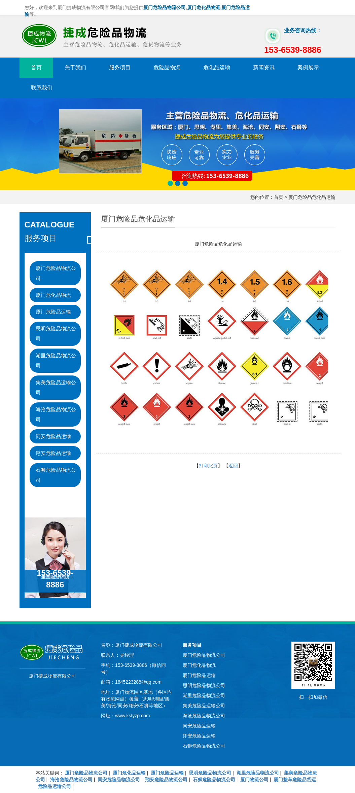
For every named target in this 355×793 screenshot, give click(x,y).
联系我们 (41, 88)
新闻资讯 (264, 67)
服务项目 (120, 67)
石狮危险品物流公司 (56, 475)
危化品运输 (216, 67)
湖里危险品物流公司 (56, 360)
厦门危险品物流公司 (56, 273)
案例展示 (308, 67)
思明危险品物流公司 (56, 333)
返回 (233, 465)
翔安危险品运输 (53, 453)
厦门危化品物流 (53, 295)
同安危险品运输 (53, 436)
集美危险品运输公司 (56, 387)
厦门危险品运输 (53, 312)
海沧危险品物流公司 (56, 414)
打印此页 (208, 465)
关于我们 (75, 67)
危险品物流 (166, 67)
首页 (36, 67)
